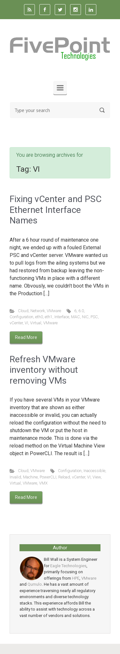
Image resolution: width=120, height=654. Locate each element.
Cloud (23, 310)
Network (37, 310)
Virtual (35, 322)
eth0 (39, 316)
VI (26, 322)
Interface (61, 316)
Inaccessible (94, 470)
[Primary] (60, 87)
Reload (64, 477)
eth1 (48, 316)
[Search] (60, 110)
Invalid (15, 477)
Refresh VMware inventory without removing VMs (44, 370)
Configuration (21, 316)
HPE (75, 578)
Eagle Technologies (68, 565)
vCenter (16, 322)
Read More (26, 337)
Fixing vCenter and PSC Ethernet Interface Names (55, 210)
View (96, 477)
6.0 (81, 310)
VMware (54, 310)
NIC (85, 316)
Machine (30, 477)
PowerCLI (48, 477)
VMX (43, 483)
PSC (94, 316)
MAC (75, 316)
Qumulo (35, 584)
